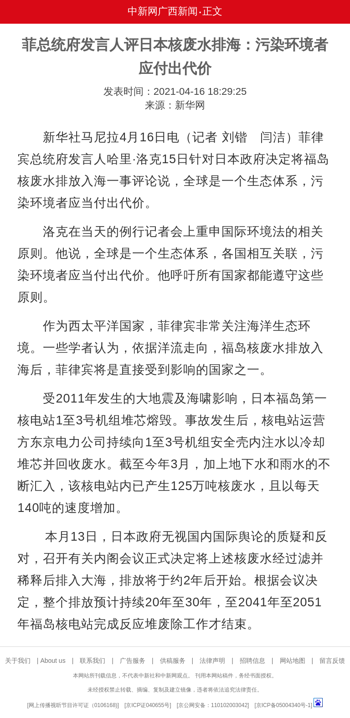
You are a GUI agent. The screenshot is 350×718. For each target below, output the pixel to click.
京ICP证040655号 (148, 705)
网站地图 (292, 660)
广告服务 (132, 660)
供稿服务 (172, 660)
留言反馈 (332, 660)
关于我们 (18, 660)
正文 (212, 11)
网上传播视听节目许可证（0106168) (73, 705)
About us (52, 660)
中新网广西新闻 (163, 11)
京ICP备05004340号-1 (283, 705)
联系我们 (92, 660)
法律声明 (212, 660)
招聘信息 (252, 660)
